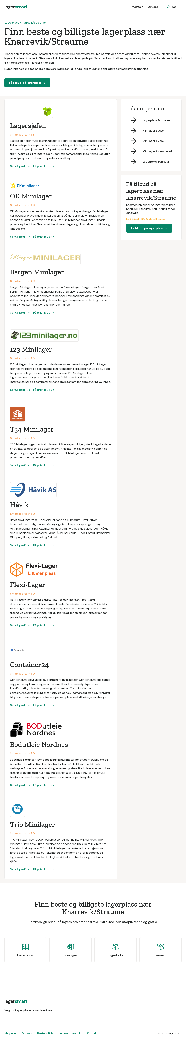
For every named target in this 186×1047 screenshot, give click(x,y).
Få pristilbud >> (43, 166)
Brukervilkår (45, 1033)
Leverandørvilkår (70, 1033)
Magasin (137, 7)
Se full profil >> (20, 166)
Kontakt (92, 1033)
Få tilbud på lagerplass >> (27, 83)
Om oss (153, 7)
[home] (15, 7)
